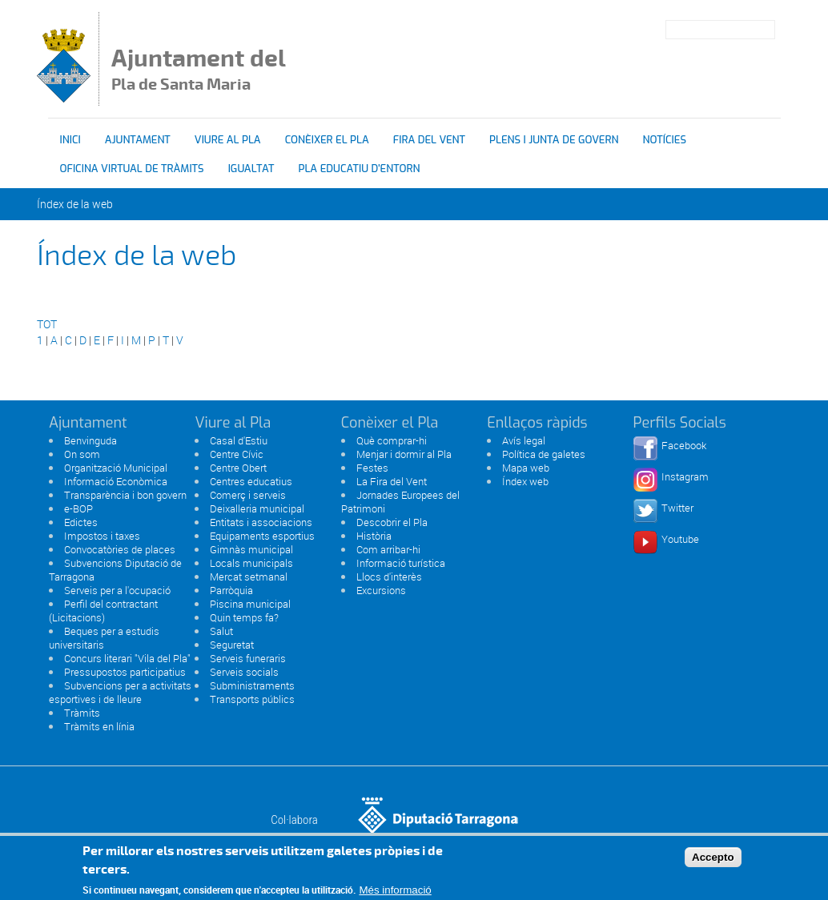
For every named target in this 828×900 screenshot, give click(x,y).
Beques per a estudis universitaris (104, 638)
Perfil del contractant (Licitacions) (103, 611)
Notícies (664, 140)
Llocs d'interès (389, 576)
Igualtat (251, 168)
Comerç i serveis (248, 495)
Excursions (381, 590)
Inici (70, 140)
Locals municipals (251, 563)
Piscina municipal (250, 604)
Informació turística (400, 563)
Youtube (680, 539)
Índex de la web (75, 203)
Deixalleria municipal (257, 508)
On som (82, 454)
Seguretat (232, 644)
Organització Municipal (115, 467)
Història (374, 535)
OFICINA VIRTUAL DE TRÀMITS (132, 168)
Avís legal (523, 440)
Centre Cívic (236, 454)
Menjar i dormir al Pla (404, 454)
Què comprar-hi (391, 440)
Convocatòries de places (119, 549)
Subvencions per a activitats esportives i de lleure (120, 692)
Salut (221, 631)
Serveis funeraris (248, 658)
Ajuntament (138, 140)
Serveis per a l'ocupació (117, 590)
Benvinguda (90, 440)
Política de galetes (543, 454)
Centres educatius (251, 481)
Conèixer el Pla (327, 140)
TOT (47, 323)
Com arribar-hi (388, 549)
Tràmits (82, 712)
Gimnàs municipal (251, 549)
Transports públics (252, 699)
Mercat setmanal (248, 576)
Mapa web (525, 467)
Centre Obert (238, 467)
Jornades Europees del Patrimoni (400, 502)
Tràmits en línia (99, 726)
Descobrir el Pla (392, 522)
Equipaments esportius (262, 535)
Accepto (713, 860)
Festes (372, 467)
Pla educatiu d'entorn (359, 168)
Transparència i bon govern (125, 495)
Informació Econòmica (115, 481)
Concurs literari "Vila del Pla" (127, 658)
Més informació (395, 893)
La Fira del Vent (391, 481)
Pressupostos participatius (125, 672)
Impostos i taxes (102, 535)
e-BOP (78, 508)
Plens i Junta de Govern (553, 140)
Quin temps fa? (244, 617)
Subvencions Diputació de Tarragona (115, 570)
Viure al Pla (228, 140)
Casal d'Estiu (238, 440)
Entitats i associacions (261, 522)
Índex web (525, 481)
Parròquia (231, 590)
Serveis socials (244, 672)
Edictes (81, 522)
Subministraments (252, 685)
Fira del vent (429, 140)
